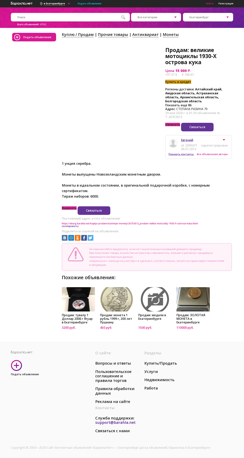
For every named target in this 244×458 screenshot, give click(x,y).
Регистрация (226, 3)
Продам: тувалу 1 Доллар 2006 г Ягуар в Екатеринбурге (77, 318)
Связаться (197, 127)
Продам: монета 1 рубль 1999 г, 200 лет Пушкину (116, 318)
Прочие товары (113, 34)
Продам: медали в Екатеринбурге (152, 317)
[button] (226, 141)
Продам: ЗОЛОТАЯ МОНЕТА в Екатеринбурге (190, 318)
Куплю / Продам (78, 34)
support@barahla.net (115, 422)
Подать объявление (89, 3)
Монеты (171, 34)
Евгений (187, 140)
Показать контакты (181, 154)
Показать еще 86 (178, 105)
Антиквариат (145, 34)
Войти (210, 3)
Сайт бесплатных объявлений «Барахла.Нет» (80, 447)
